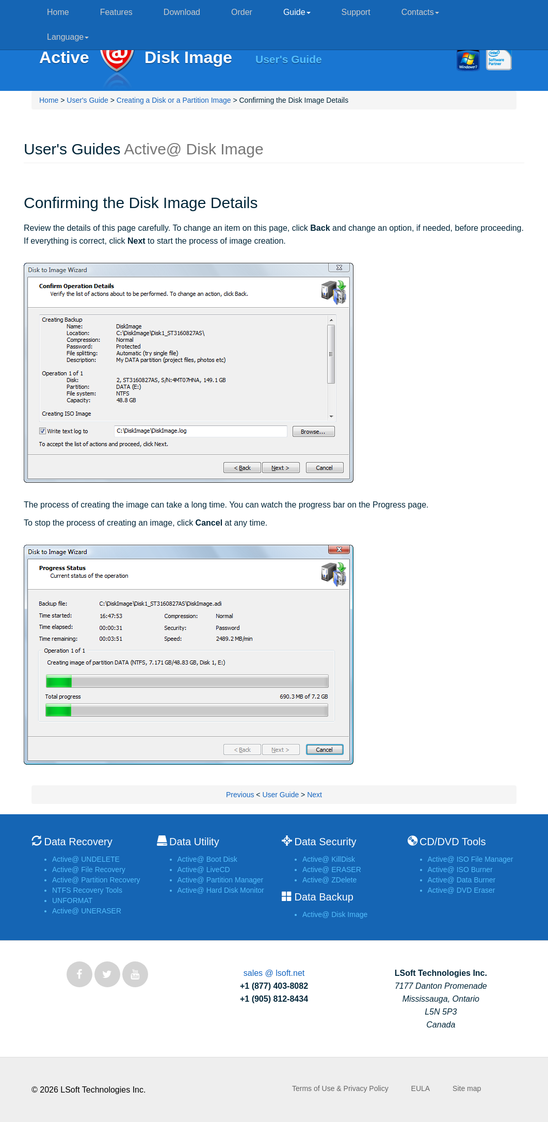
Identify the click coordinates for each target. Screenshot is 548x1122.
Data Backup (323, 897)
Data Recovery (78, 841)
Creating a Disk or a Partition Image (174, 100)
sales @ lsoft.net (274, 973)
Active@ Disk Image (117, 63)
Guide (297, 12)
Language (68, 37)
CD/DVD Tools (453, 841)
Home (58, 12)
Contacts (420, 12)
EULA (420, 1088)
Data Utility (194, 841)
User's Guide (87, 100)
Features (116, 12)
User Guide (280, 795)
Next (314, 795)
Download (182, 12)
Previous (240, 795)
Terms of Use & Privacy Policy (340, 1088)
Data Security (325, 841)
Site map (467, 1088)
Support (356, 12)
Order (241, 12)
